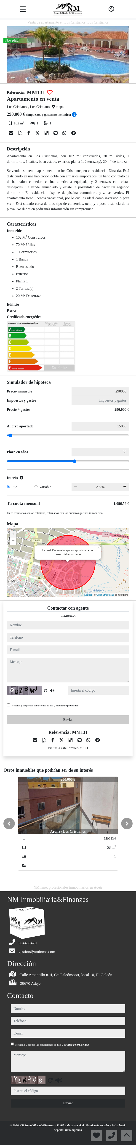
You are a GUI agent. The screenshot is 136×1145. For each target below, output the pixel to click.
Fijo (14, 487)
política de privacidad (67, 705)
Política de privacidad (71, 1125)
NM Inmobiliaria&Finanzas (37, 1125)
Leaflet (88, 594)
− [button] (13, 541)
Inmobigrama (73, 1130)
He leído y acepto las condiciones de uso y (45, 705)
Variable (45, 487)
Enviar (68, 719)
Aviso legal (119, 1125)
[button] (9, 823)
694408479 (68, 616)
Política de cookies (98, 1125)
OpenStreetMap (105, 594)
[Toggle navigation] (22, 9)
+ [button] (13, 534)
